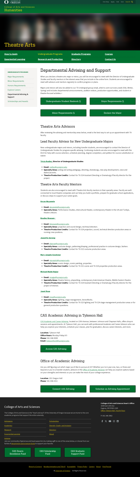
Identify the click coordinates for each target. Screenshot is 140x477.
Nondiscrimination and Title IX (54, 466)
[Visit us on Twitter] (106, 421)
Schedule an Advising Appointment (112, 389)
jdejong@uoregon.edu (59, 243)
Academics (8, 425)
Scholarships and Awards (18, 101)
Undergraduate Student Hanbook (62, 101)
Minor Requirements (62, 113)
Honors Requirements (17, 85)
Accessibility (71, 466)
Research (7, 430)
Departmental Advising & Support (18, 95)
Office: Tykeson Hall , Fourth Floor (113, 410)
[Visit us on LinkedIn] (118, 421)
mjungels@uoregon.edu (59, 260)
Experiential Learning (14, 59)
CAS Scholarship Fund (48, 452)
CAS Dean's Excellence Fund (18, 452)
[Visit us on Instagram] (114, 421)
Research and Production (50, 59)
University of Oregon (62, 471)
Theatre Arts (19, 44)
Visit (117, 2)
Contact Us (110, 59)
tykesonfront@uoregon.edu (57, 341)
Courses (109, 54)
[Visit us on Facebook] (102, 421)
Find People (106, 466)
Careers (91, 466)
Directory (76, 59)
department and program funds (23, 443)
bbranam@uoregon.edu (59, 224)
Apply (112, 2)
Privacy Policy (82, 466)
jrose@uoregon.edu (58, 297)
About (51, 434)
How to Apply (11, 54)
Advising (7, 438)
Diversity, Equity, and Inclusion (60, 425)
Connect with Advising (63, 389)
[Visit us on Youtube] (110, 421)
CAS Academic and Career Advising (54, 321)
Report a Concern (35, 466)
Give (122, 2)
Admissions (8, 421)
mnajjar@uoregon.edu (59, 277)
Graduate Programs (81, 54)
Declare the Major (113, 113)
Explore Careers (14, 89)
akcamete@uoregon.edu (60, 207)
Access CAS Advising (56, 348)
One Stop (106, 2)
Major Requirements (111, 101)
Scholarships (54, 421)
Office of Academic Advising (94, 369)
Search (128, 2)
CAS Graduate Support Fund (78, 452)
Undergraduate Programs (50, 54)
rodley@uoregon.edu (58, 167)
